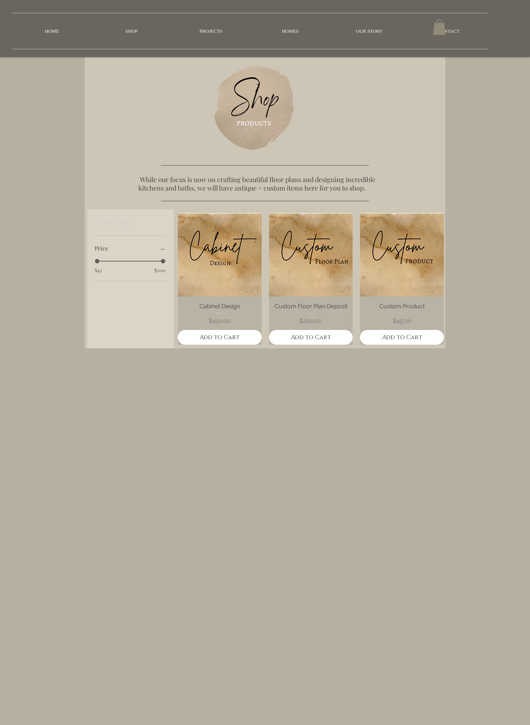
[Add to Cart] (220, 337)
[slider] (97, 261)
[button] (439, 27)
